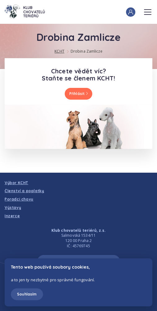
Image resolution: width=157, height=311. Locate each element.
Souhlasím (27, 294)
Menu (147, 10)
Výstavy (13, 207)
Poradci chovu (19, 199)
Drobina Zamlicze (86, 51)
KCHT (59, 51)
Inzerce (12, 216)
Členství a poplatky (24, 190)
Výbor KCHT (16, 182)
